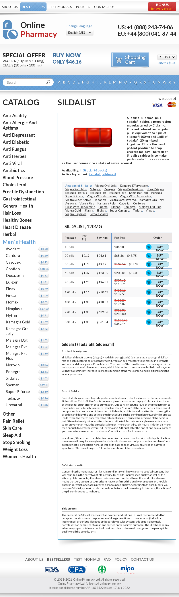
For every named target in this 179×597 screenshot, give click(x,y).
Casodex (13, 262)
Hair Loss (12, 213)
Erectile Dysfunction (23, 191)
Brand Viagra (155, 189)
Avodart (13, 248)
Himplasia (14, 308)
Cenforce (139, 203)
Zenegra (109, 189)
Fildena (115, 207)
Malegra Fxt (16, 346)
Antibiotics (14, 170)
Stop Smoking (17, 442)
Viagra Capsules (75, 214)
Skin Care (12, 428)
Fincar (11, 295)
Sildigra (101, 210)
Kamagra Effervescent (134, 185)
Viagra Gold (73, 210)
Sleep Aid (12, 435)
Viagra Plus (87, 203)
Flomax (12, 301)
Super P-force (18, 391)
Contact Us (104, 7)
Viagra (150, 210)
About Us (10, 7)
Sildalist (12, 378)
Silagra (88, 210)
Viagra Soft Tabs (76, 189)
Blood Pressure (18, 177)
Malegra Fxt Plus (76, 192)
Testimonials (60, 7)
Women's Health (19, 456)
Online (38, 29)
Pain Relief (14, 421)
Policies (83, 7)
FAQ (107, 559)
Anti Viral (12, 163)
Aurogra (70, 203)
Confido (13, 268)
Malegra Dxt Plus (150, 207)
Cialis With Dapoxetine (80, 207)
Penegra (13, 371)
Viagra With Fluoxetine (101, 196)
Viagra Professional (130, 189)
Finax (10, 288)
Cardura (13, 255)
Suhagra (95, 189)
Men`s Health (19, 242)
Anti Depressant (19, 135)
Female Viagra (99, 214)
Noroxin (13, 364)
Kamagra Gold (18, 321)
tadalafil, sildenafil (102, 174)
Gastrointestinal (19, 198)
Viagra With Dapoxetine (135, 196)
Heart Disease (17, 227)
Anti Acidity (15, 115)
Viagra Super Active (78, 200)
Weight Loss (15, 449)
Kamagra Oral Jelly (152, 200)
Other (9, 413)
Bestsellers (33, 7)
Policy (121, 559)
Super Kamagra (119, 210)
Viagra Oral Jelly (106, 185)
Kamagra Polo (106, 203)
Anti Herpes (14, 156)
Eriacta (103, 207)
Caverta (124, 203)
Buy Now (159, 247)
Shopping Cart (135, 59)
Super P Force (74, 196)
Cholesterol (14, 184)
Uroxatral (14, 404)
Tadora (137, 210)
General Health (18, 205)
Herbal (9, 234)
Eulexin (12, 282)
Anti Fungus (14, 149)
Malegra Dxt (17, 340)
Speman (12, 384)
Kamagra (129, 207)
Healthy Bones (17, 220)
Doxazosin (15, 275)
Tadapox (13, 398)
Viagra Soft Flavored (122, 200)
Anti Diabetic (16, 142)
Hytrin (11, 315)
